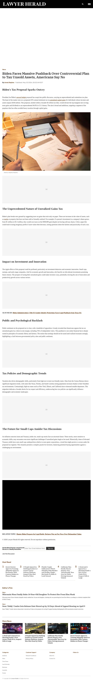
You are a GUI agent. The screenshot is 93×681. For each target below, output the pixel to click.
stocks (6, 219)
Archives (4, 655)
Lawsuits (4, 670)
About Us (51, 655)
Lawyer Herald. (15, 678)
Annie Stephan (9, 82)
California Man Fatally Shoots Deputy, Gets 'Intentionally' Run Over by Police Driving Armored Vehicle (67, 572)
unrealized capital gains (57, 100)
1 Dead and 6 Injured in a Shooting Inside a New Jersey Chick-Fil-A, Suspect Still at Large (84, 572)
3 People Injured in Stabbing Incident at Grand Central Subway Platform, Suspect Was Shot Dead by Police (30, 571)
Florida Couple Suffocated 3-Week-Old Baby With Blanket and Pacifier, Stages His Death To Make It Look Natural (49, 571)
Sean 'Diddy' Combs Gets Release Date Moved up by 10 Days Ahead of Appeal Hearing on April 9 (43, 606)
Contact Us (52, 658)
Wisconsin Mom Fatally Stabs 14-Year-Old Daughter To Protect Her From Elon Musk (38, 594)
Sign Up (50, 548)
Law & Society (5, 664)
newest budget (21, 97)
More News (6, 621)
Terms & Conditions (31, 655)
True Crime (5, 661)
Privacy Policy (29, 658)
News (4, 69)
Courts (4, 673)
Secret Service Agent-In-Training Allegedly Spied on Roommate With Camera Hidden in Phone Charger (12, 571)
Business (4, 667)
